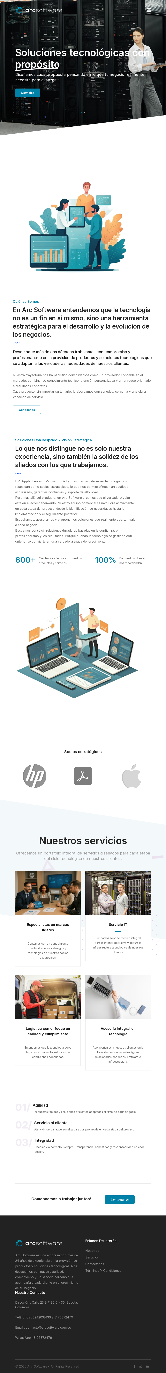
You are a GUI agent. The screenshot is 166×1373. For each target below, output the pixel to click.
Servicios (27, 92)
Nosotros (92, 1251)
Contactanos (120, 1199)
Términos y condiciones (103, 1271)
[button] (81, 112)
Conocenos (27, 409)
